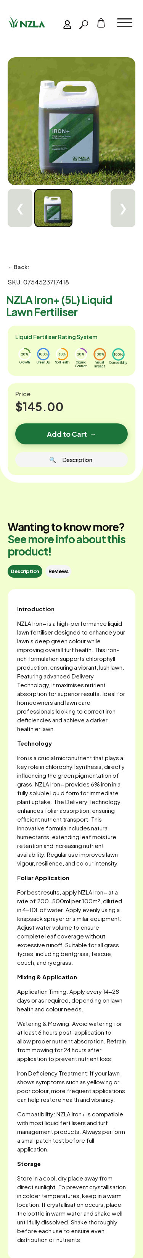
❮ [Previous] (20, 208)
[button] (124, 23)
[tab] (25, 571)
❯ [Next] (123, 208)
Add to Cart (71, 434)
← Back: (18, 266)
